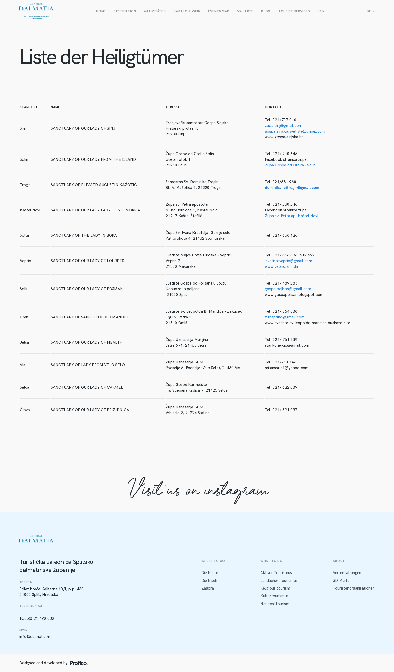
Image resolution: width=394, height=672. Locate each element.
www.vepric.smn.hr (282, 266)
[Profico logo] (79, 663)
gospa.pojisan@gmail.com (288, 289)
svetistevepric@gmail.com (289, 260)
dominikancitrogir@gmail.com (292, 187)
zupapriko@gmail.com (285, 317)
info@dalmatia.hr (34, 636)
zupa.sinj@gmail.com (283, 125)
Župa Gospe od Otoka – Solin (290, 165)
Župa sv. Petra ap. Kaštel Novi (291, 215)
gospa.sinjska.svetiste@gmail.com (295, 131)
